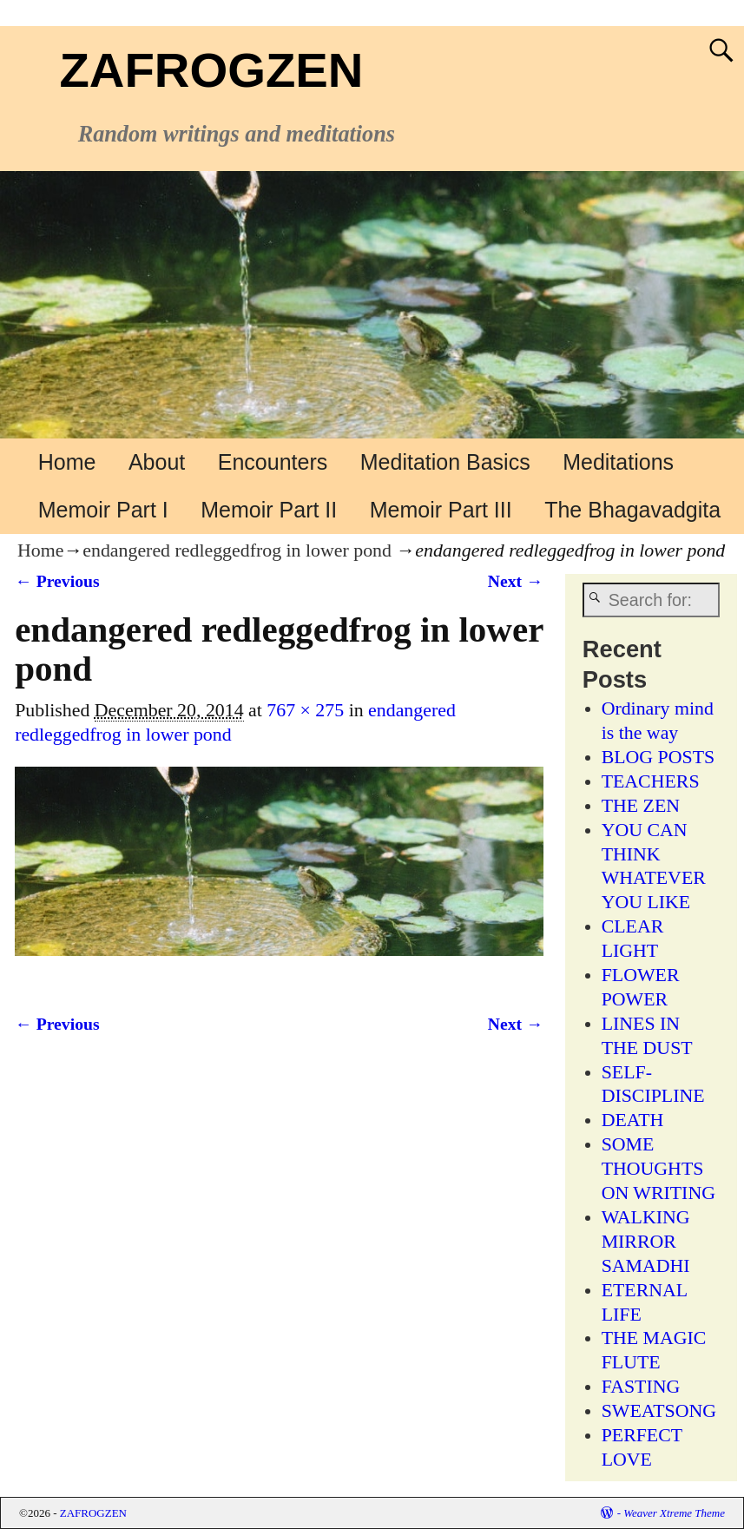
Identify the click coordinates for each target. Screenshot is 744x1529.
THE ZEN (641, 805)
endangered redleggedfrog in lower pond (237, 550)
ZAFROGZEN (211, 70)
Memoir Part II (269, 510)
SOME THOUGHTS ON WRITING (658, 1168)
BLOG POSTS (658, 757)
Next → (515, 580)
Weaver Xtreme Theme (674, 1512)
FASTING (641, 1386)
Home (67, 462)
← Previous (57, 580)
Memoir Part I (103, 510)
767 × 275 (305, 710)
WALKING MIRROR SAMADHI (646, 1241)
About (156, 462)
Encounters (272, 462)
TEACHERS (651, 781)
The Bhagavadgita (632, 510)
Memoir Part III (441, 510)
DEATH (633, 1120)
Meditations (618, 462)
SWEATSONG (659, 1410)
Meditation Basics (445, 462)
